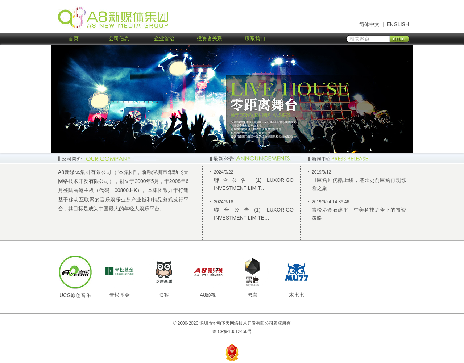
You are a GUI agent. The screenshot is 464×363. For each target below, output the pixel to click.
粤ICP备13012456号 (232, 331)
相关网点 (359, 39)
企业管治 (164, 38)
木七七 (296, 295)
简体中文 (369, 24)
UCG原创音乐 (75, 295)
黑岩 (252, 295)
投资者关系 (209, 38)
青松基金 (119, 295)
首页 (74, 38)
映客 (164, 295)
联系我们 (255, 38)
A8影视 (208, 295)
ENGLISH (398, 24)
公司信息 (119, 38)
